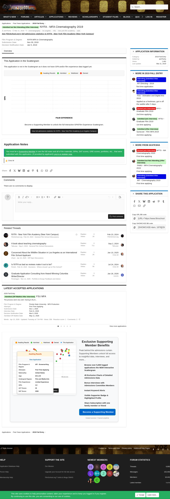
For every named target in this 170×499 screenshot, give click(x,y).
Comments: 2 (72, 319)
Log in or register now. (63, 154)
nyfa (78, 31)
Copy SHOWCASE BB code (142, 223)
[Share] (79, 319)
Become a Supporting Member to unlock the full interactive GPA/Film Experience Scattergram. (64, 125)
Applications (56, 17)
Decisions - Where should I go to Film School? (45, 267)
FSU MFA (25, 296)
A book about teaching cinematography (28, 243)
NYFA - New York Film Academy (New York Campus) (35, 234)
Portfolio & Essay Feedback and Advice (46, 279)
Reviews (72, 17)
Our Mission (51, 464)
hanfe (165, 482)
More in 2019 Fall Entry (149, 73)
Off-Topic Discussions (35, 258)
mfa (54, 31)
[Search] (149, 7)
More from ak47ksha (147, 145)
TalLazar (14, 246)
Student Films (110, 17)
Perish (13, 267)
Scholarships (90, 17)
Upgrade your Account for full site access (63, 469)
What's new (9, 17)
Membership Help (9, 474)
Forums (25, 17)
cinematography (34, 31)
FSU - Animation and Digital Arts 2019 (151, 95)
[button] (17, 17)
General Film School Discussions (47, 237)
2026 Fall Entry (9, 293)
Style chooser (8, 449)
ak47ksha (7, 31)
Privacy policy (125, 449)
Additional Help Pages (140, 449)
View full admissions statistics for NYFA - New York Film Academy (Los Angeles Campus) (64, 131)
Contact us (101, 449)
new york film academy (66, 31)
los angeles (46, 31)
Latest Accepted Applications (24, 288)
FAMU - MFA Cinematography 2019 (151, 165)
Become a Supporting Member (98, 412)
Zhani (13, 258)
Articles (39, 17)
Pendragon (15, 279)
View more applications (118, 326)
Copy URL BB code (139, 214)
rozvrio (116, 276)
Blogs (126, 17)
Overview (8, 51)
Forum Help (7, 469)
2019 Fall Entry (160, 57)
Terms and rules (112, 449)
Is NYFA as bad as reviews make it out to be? (31, 264)
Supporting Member (27, 151)
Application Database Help (13, 464)
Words (6, 319)
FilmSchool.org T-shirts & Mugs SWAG (62, 474)
